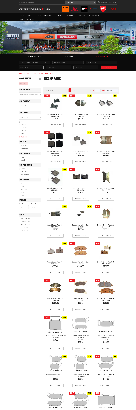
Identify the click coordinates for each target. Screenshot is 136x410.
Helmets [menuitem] (38, 15)
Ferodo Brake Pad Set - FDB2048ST (81, 398)
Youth (22, 192)
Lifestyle (82, 15)
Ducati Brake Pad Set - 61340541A (55, 189)
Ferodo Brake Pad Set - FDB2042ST (106, 378)
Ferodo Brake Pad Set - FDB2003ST (106, 319)
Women (23, 189)
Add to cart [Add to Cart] (55, 125)
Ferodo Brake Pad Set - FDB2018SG (55, 378)
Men (21, 186)
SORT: (103, 90)
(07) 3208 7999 (30, 2)
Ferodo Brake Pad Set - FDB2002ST (81, 337)
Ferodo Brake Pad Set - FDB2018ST (81, 378)
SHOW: (92, 90)
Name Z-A (23, 230)
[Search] (94, 2)
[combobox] (68, 62)
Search (109, 67)
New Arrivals (24, 219)
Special (22, 145)
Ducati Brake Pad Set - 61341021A (106, 263)
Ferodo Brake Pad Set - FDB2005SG (81, 358)
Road (22, 169)
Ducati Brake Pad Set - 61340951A (55, 263)
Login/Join (112, 2)
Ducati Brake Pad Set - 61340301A (55, 152)
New (21, 157)
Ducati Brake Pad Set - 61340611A (81, 189)
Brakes (41, 73)
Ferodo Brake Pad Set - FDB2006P (106, 358)
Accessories (70, 15)
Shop (29, 73)
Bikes (29, 15)
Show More (23, 137)
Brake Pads (49, 73)
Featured (23, 148)
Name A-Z (23, 227)
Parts (59, 15)
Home (22, 15)
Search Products (101, 57)
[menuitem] (81, 2)
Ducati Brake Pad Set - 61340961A (81, 263)
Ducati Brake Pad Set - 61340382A (81, 152)
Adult (22, 183)
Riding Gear (49, 15)
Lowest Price (24, 221)
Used (22, 160)
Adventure (24, 175)
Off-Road (23, 172)
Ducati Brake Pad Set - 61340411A (106, 152)
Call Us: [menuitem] (28, 2)
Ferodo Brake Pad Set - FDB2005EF (55, 358)
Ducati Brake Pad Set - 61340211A (81, 115)
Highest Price (24, 224)
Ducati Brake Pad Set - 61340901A (106, 226)
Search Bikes (68, 57)
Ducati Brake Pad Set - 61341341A (106, 300)
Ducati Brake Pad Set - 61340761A (81, 226)
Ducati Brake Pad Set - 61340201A (55, 115)
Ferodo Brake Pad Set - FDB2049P (106, 398)
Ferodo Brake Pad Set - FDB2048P (55, 398)
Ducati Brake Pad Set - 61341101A (55, 300)
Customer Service (27, 19)
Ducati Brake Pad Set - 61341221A (81, 300)
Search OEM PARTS (34, 57)
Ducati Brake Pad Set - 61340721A (106, 189)
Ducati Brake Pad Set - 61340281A (106, 115)
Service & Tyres (94, 15)
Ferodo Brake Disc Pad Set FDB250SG (55, 337)
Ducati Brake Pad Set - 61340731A (55, 226)
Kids (21, 195)
